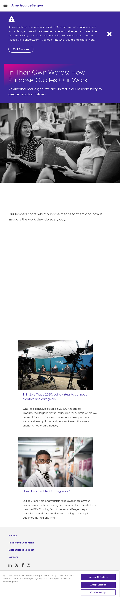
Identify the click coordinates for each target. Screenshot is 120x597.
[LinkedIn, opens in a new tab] (10, 565)
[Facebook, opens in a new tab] (23, 565)
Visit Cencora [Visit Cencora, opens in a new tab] (21, 49)
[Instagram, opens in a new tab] (28, 565)
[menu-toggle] (5, 5)
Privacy (12, 535)
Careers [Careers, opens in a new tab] (13, 557)
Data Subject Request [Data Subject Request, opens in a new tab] (21, 549)
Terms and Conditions (21, 542)
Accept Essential (98, 585)
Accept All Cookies (98, 577)
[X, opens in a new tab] (17, 565)
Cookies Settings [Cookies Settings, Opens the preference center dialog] (98, 592)
